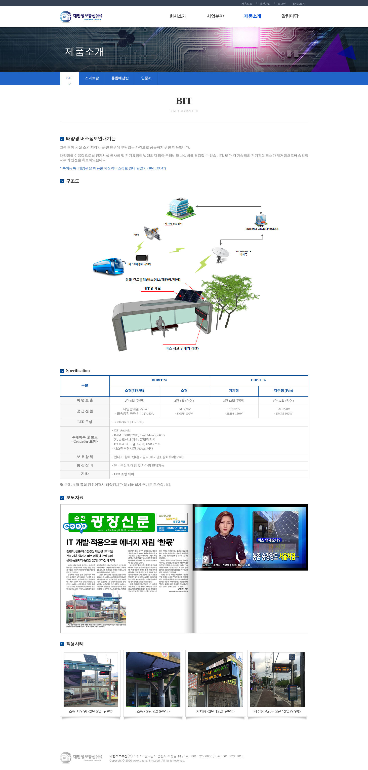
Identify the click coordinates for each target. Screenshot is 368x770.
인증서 (146, 78)
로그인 (282, 3)
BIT (69, 78)
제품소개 (186, 111)
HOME (173, 111)
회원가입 (265, 3)
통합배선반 (120, 78)
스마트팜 (92, 78)
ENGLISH (299, 3)
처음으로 (247, 3)
